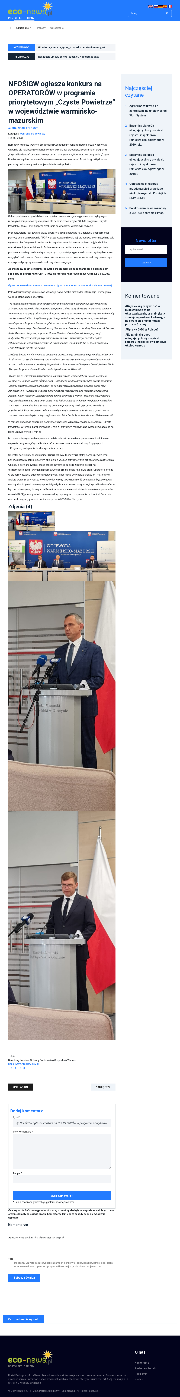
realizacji (29, 1266)
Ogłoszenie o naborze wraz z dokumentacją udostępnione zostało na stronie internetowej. (60, 285)
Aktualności (22, 28)
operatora (107, 1262)
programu (19, 1262)
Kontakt (139, 1379)
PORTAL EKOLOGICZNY (30, 10)
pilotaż (82, 1266)
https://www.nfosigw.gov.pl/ (24, 1063)
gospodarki (53, 1266)
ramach (58, 1262)
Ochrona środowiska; (32, 133)
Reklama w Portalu (145, 1368)
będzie (39, 1262)
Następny (103, 1086)
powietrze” (94, 1262)
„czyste (30, 1262)
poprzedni (20, 1086)
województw (94, 1266)
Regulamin (141, 1373)
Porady (41, 28)
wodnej (64, 1266)
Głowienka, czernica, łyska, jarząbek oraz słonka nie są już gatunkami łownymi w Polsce (71, 49)
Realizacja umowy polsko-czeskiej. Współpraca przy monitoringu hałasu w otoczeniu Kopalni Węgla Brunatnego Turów (72, 58)
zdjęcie (73, 1266)
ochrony (68, 1262)
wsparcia (48, 1262)
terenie (18, 1266)
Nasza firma (142, 1363)
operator (41, 1266)
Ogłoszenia (57, 28)
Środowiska (81, 1262)
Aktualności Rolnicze (23, 128)
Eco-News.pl (69, 1390)
